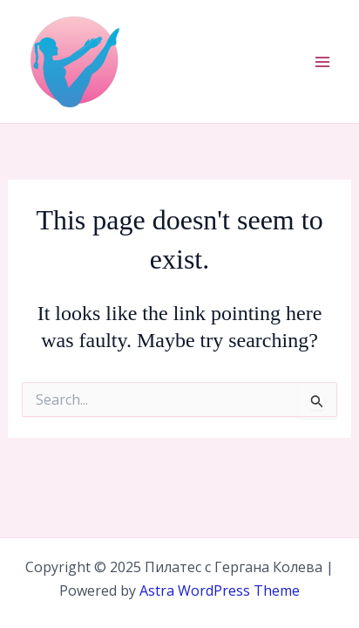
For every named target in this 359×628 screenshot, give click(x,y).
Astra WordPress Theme (219, 590)
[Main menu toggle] (322, 62)
